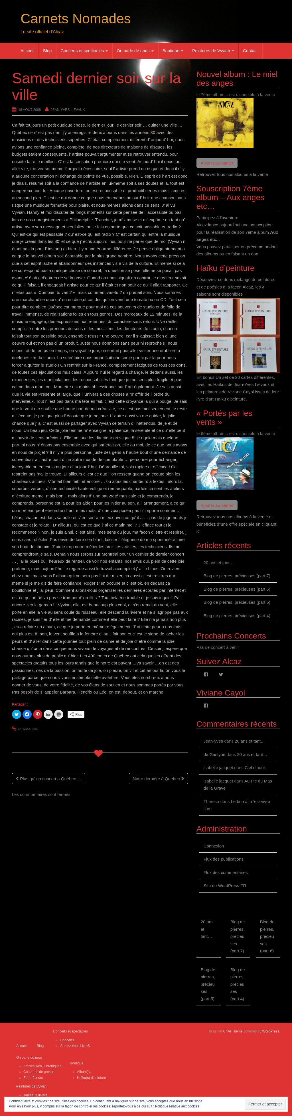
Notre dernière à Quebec (158, 778)
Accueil (27, 50)
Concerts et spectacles (84, 50)
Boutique (173, 50)
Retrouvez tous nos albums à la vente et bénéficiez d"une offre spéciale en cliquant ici (236, 524)
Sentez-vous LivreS (75, 1046)
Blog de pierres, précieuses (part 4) (237, 615)
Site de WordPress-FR (225, 885)
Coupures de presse (38, 1072)
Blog (47, 50)
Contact (250, 50)
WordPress (270, 1031)
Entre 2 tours (33, 1078)
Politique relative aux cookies (177, 1106)
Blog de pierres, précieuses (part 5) (237, 602)
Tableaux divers (35, 1095)
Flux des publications (224, 859)
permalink (28, 729)
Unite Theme (232, 1031)
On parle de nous (135, 50)
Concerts (67, 1040)
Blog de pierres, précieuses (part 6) (237, 589)
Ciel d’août (255, 767)
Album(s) (84, 1072)
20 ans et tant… (219, 562)
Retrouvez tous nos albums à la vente (232, 174)
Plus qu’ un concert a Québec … (49, 778)
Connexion (214, 845)
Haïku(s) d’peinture (91, 1078)
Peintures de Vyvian (213, 50)
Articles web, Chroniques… (44, 1066)
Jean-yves (213, 741)
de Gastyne (215, 754)
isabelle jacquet (218, 767)
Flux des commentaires (226, 872)
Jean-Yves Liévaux (68, 110)
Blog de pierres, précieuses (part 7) (237, 575)
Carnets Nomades (76, 18)
